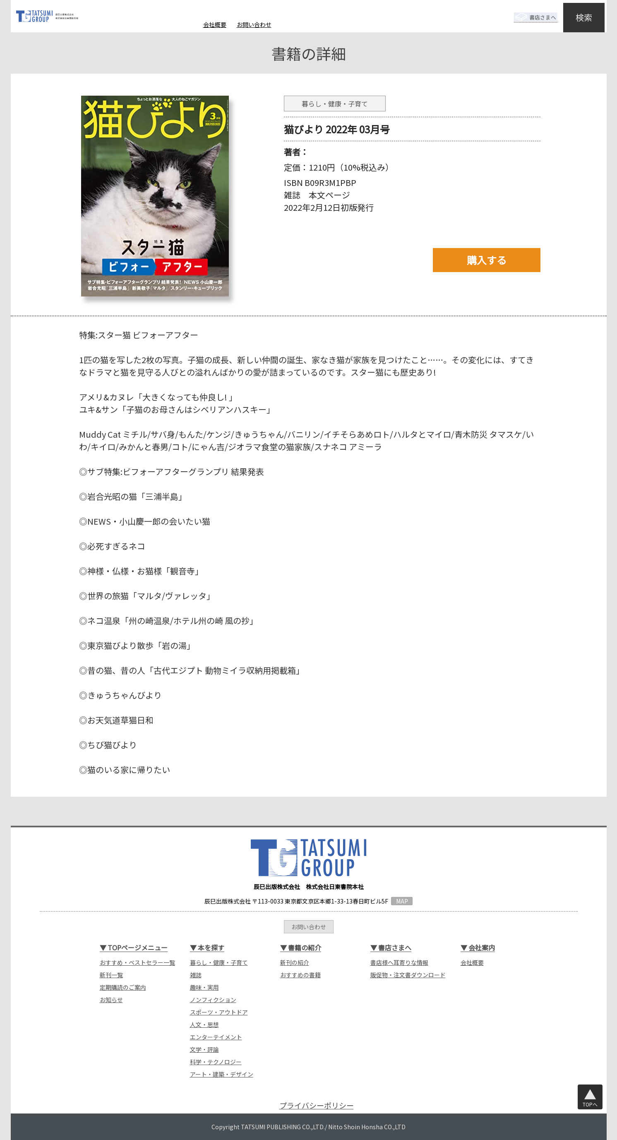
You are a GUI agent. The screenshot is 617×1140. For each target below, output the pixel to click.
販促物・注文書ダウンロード (408, 975)
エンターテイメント (216, 1037)
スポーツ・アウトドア (219, 1012)
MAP (402, 901)
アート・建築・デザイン (221, 1074)
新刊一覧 (111, 975)
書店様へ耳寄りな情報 (399, 962)
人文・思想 (204, 1024)
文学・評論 (204, 1049)
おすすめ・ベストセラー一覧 (137, 962)
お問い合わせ (254, 24)
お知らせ (111, 999)
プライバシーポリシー (316, 1105)
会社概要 (214, 24)
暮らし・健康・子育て (219, 962)
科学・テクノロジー (216, 1062)
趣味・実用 (204, 987)
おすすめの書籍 (300, 975)
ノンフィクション (213, 999)
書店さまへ (528, 11)
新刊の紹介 (294, 962)
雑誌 (196, 975)
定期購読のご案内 (123, 987)
